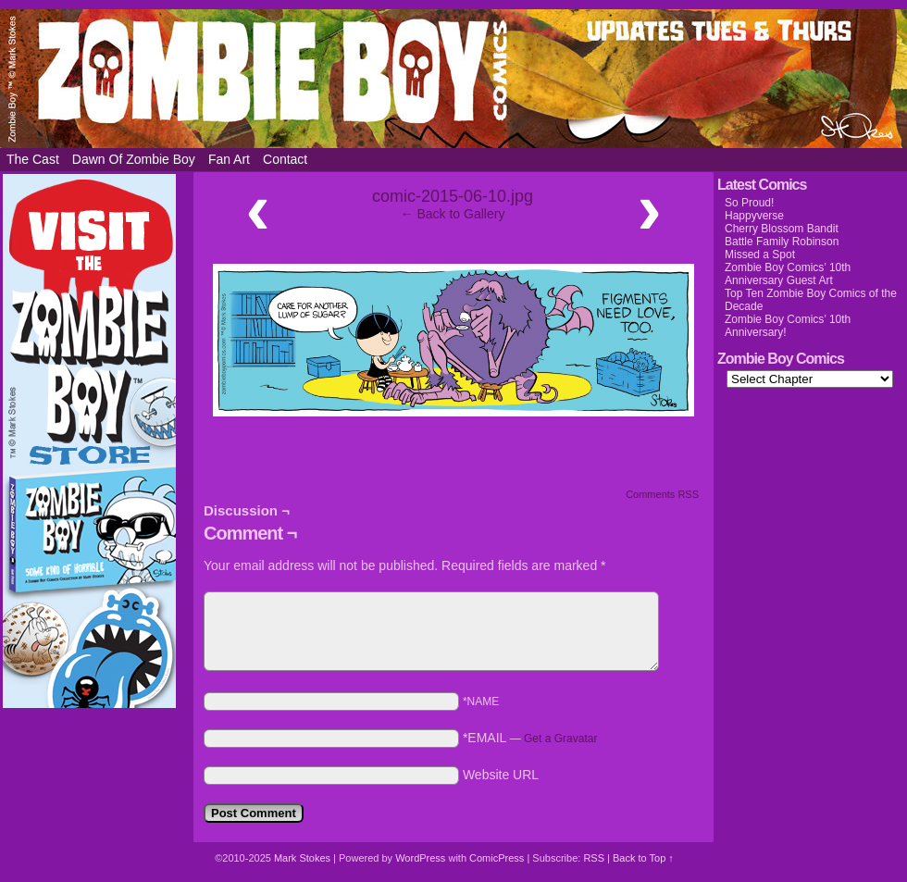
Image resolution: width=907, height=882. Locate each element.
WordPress (420, 857)
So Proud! (749, 202)
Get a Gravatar (560, 738)
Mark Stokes (303, 857)
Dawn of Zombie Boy (133, 159)
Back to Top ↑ (643, 857)
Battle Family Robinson (782, 241)
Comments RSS (662, 494)
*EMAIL (530, 737)
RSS (593, 857)
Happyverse (754, 215)
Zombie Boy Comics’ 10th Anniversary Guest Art (788, 274)
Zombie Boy (453, 78)
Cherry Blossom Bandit (782, 228)
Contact (285, 159)
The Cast (32, 159)
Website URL (501, 774)
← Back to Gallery (453, 213)
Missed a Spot (760, 254)
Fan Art (229, 159)
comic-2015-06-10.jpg (452, 196)
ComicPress (496, 857)
